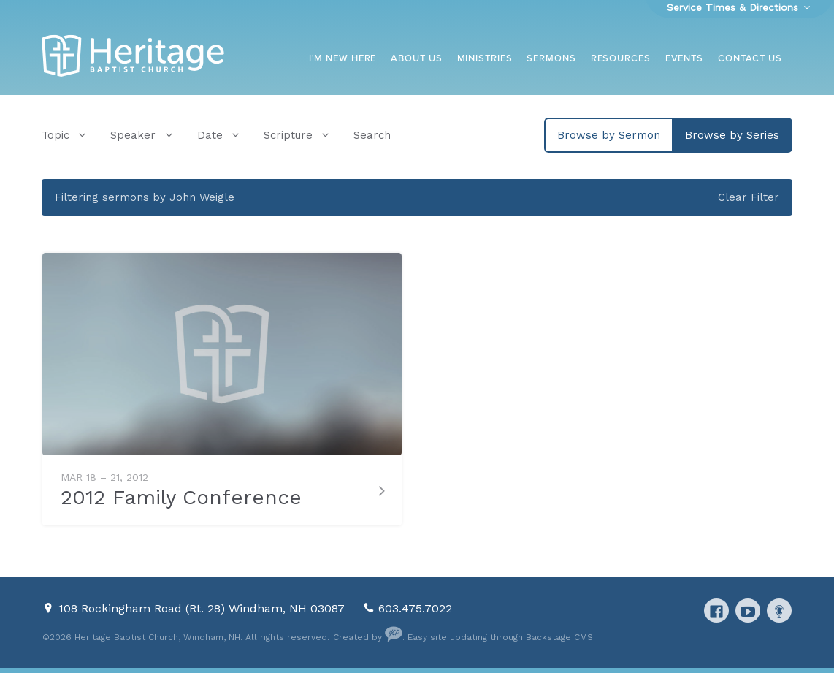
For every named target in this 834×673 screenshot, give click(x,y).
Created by (367, 637)
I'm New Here (343, 58)
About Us (416, 58)
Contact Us (750, 58)
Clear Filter (748, 197)
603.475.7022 (415, 608)
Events (684, 58)
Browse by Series (732, 135)
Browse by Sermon (608, 135)
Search (372, 135)
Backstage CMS (559, 637)
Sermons (551, 58)
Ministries (485, 58)
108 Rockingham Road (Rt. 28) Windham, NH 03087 (203, 608)
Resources (621, 58)
